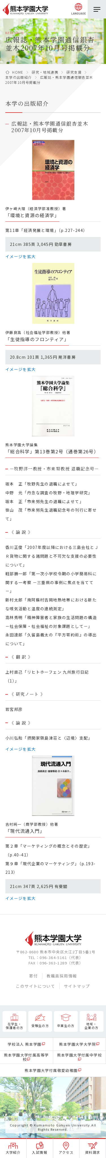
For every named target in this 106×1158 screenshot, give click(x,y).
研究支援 (74, 72)
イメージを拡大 (20, 256)
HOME (17, 72)
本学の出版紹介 (18, 77)
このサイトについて (35, 986)
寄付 (33, 976)
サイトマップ (77, 986)
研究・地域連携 (45, 72)
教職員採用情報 (62, 976)
